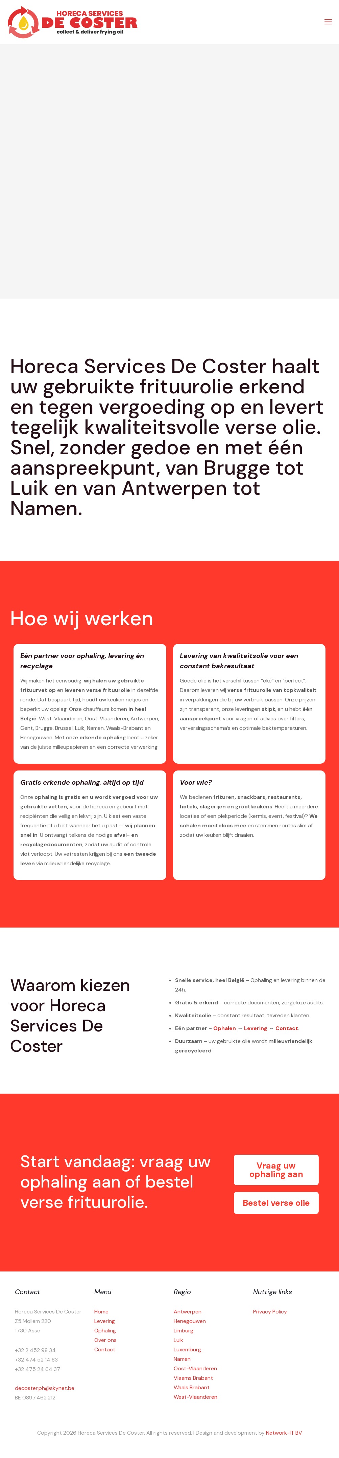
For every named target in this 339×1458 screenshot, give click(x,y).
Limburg (183, 1330)
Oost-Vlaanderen (195, 1368)
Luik (178, 1340)
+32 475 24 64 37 (37, 1369)
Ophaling (105, 1330)
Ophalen (224, 1028)
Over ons (105, 1340)
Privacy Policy (270, 1311)
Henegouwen (190, 1321)
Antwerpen (187, 1311)
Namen (182, 1359)
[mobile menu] (328, 22)
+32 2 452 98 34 (35, 1350)
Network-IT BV (284, 1432)
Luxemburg (187, 1349)
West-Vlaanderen (195, 1396)
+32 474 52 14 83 (36, 1359)
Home (101, 1311)
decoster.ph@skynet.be (44, 1388)
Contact (286, 1028)
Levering (255, 1028)
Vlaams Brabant (193, 1377)
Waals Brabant (192, 1387)
